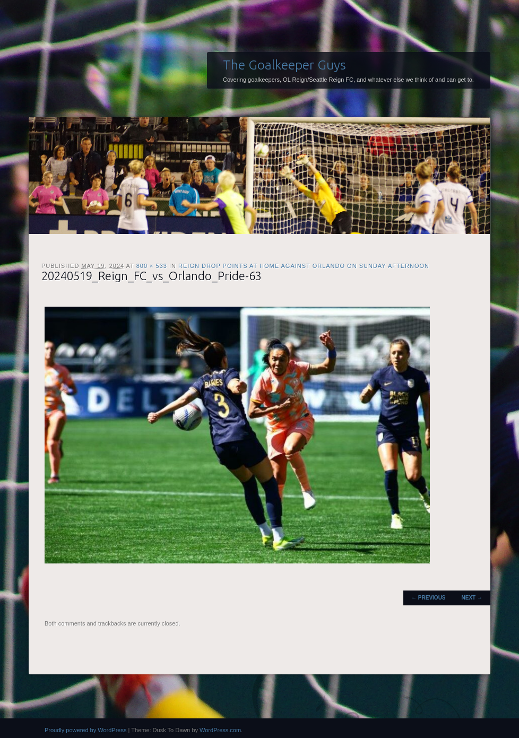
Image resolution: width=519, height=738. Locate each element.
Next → (472, 598)
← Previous (428, 598)
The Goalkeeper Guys (284, 64)
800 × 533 (151, 266)
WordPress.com (220, 730)
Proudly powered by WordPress (85, 730)
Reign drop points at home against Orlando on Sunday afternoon (303, 266)
